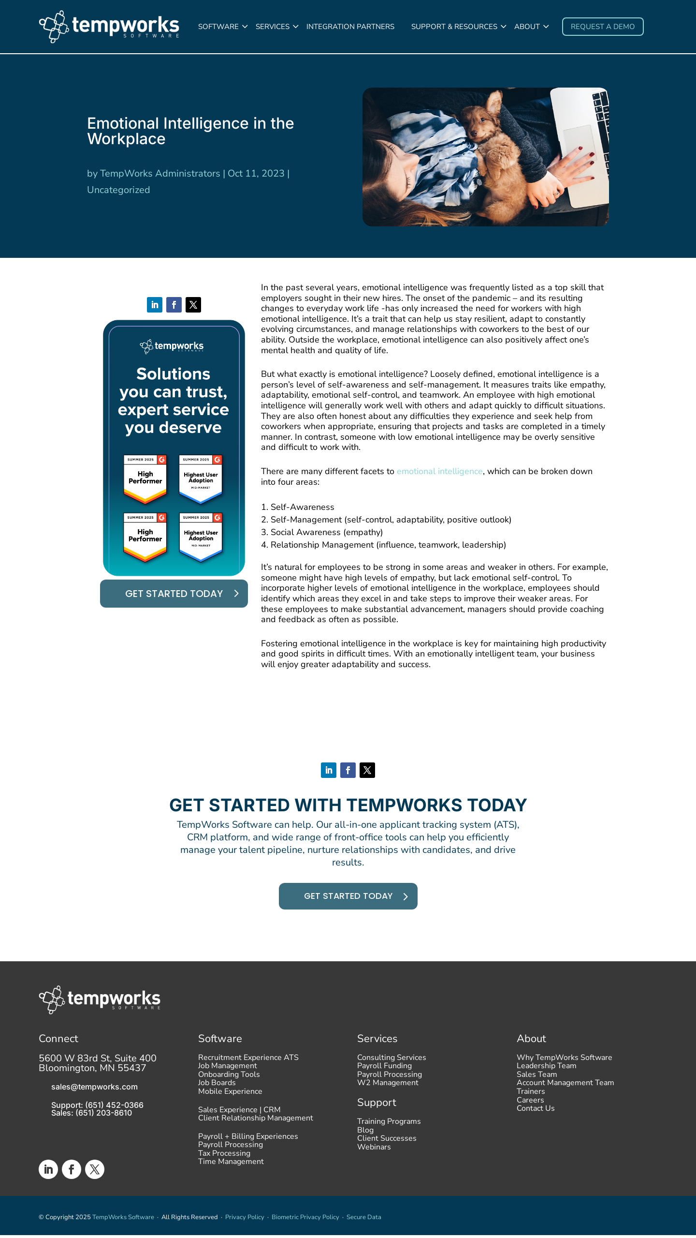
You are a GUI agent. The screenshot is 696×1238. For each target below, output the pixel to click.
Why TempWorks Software (564, 1062)
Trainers (531, 1096)
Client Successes (387, 1143)
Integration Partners (350, 26)
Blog (365, 1135)
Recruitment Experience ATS (248, 1062)
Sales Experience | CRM (239, 1115)
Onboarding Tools (229, 1079)
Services (273, 26)
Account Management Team (565, 1088)
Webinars (374, 1152)
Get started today (174, 594)
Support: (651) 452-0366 (97, 1108)
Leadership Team (547, 1071)
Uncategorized (118, 191)
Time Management (231, 1167)
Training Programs (389, 1126)
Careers (530, 1105)
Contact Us (536, 1113)
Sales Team (537, 1079)
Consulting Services (391, 1062)
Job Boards (217, 1088)
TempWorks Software (123, 1220)
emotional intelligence (440, 472)
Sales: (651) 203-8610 (91, 1115)
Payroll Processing (230, 1150)
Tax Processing (224, 1158)
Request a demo (603, 26)
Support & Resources (454, 26)
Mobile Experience (230, 1096)
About (527, 26)
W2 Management (388, 1088)
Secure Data (364, 1220)
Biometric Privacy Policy (305, 1220)
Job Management (227, 1071)
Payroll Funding (384, 1071)
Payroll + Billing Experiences (248, 1141)
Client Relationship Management (255, 1123)
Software (218, 26)
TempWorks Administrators (160, 174)
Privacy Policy (244, 1220)
